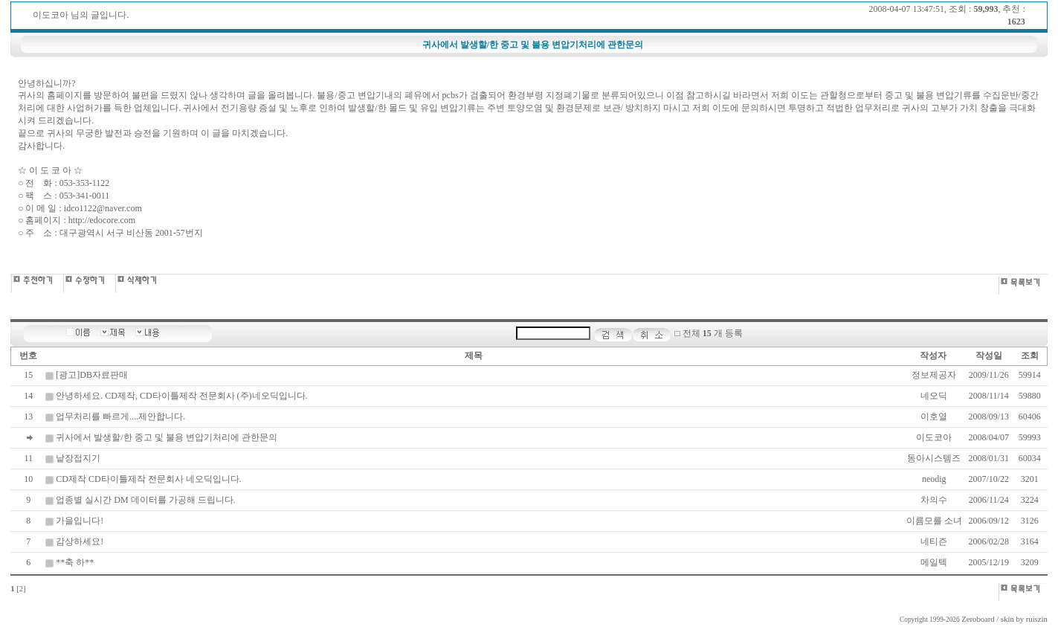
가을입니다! (79, 520)
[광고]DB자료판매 (92, 375)
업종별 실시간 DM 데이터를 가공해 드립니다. (145, 500)
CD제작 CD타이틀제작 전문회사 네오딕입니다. (148, 479)
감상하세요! (79, 541)
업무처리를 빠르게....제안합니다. (120, 416)
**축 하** (75, 562)
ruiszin (1037, 619)
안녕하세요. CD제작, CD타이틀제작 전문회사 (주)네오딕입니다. (181, 395)
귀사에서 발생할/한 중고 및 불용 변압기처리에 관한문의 (166, 437)
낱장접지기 (78, 458)
